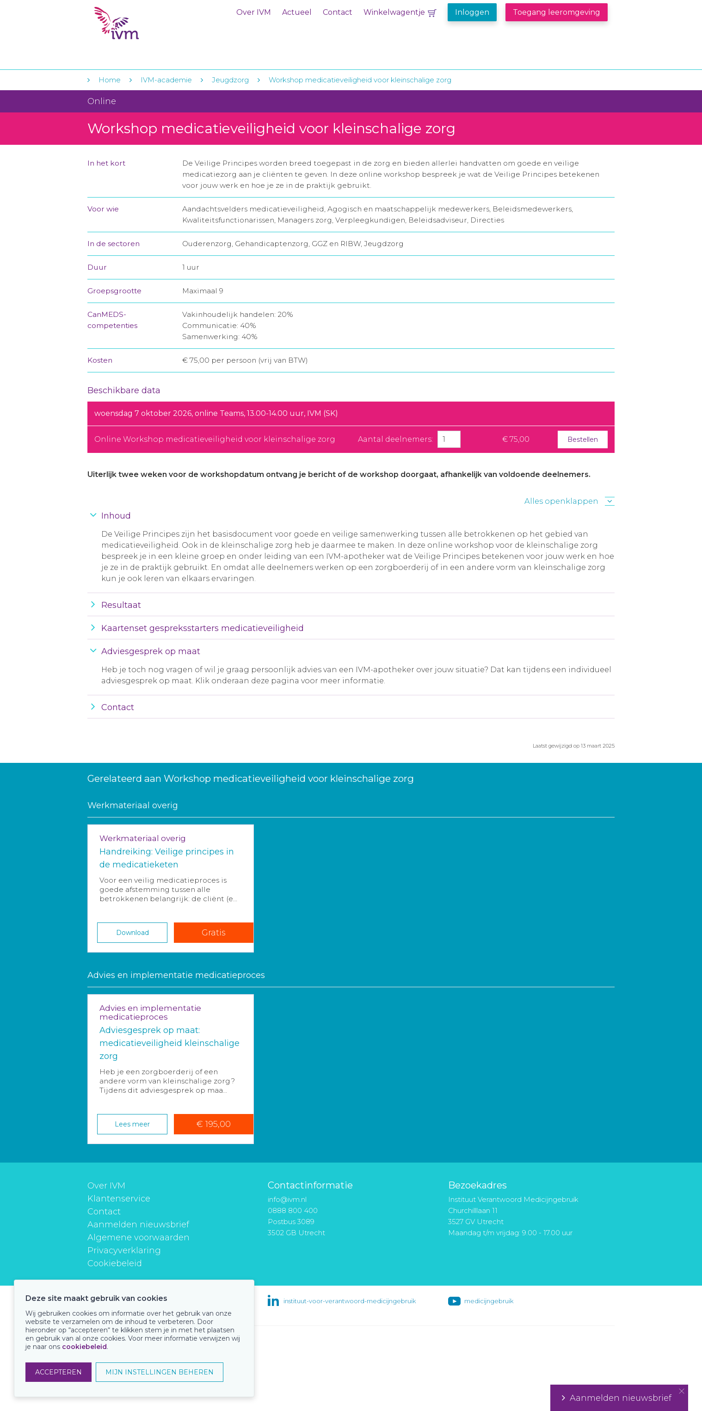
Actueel (297, 12)
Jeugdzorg (230, 79)
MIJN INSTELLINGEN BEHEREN (159, 1372)
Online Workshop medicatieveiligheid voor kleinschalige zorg (214, 439)
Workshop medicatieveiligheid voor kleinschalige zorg (360, 79)
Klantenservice (118, 1199)
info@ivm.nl (287, 1199)
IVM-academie (166, 79)
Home (110, 79)
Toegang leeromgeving (556, 12)
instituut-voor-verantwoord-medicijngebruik (349, 1301)
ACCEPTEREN (58, 1372)
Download (132, 932)
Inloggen (472, 12)
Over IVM (253, 12)
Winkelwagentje (394, 12)
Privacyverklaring (124, 1250)
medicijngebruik (488, 1301)
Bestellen (582, 439)
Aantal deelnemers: (395, 439)
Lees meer (132, 1124)
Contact (337, 12)
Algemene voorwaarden (138, 1237)
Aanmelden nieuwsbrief (138, 1224)
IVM (150, 27)
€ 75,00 (516, 439)
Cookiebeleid (114, 1263)
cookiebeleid (84, 1347)
